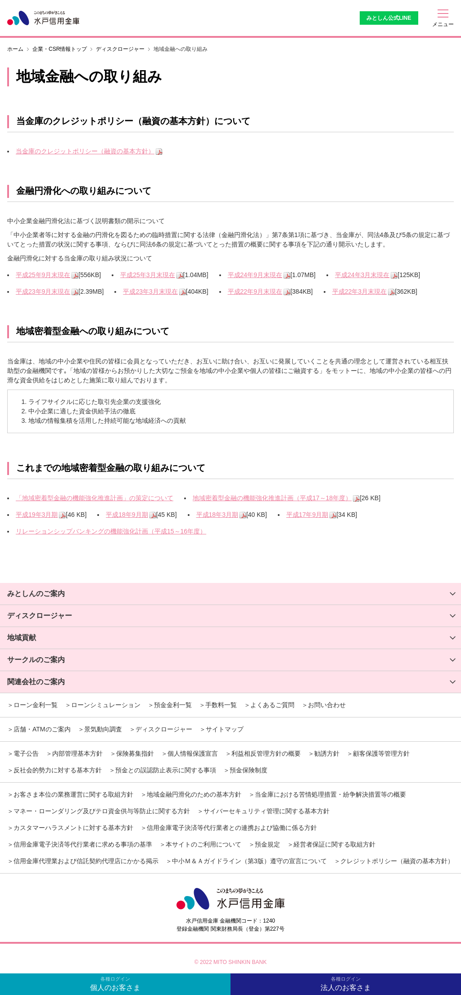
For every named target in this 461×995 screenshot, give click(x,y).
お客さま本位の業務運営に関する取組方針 (73, 794)
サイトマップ (225, 729)
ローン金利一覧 (36, 704)
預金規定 (267, 844)
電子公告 (26, 753)
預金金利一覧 (173, 704)
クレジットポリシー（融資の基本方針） (397, 861)
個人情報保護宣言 (192, 753)
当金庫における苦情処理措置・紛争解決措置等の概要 (330, 794)
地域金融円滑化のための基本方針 (194, 794)
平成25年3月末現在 (147, 274)
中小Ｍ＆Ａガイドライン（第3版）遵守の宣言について (249, 861)
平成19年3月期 (37, 514)
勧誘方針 (326, 753)
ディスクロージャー (120, 49)
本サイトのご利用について (203, 844)
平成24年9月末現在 (255, 274)
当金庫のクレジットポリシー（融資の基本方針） (85, 151)
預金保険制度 (248, 770)
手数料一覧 (221, 704)
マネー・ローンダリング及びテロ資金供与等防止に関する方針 (102, 811)
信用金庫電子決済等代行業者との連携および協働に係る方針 (232, 827)
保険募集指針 (135, 753)
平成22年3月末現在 (359, 291)
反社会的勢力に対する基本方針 (58, 770)
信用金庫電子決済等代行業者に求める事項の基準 (83, 844)
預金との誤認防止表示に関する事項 (165, 770)
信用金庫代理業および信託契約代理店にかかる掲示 (86, 861)
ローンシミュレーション (105, 704)
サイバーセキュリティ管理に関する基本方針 (266, 811)
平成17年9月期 (307, 514)
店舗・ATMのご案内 (42, 729)
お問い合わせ (327, 704)
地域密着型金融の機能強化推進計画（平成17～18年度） (272, 498)
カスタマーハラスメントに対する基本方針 (73, 827)
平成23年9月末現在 (43, 291)
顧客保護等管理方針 (381, 753)
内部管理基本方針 (77, 753)
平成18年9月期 (127, 514)
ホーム (15, 49)
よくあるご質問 (272, 704)
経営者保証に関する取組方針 (334, 844)
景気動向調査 (103, 729)
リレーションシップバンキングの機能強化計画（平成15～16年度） (111, 531)
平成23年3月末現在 (150, 291)
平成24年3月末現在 (362, 274)
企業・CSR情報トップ (59, 49)
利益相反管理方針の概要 (266, 753)
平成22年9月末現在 (255, 291)
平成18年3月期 (217, 514)
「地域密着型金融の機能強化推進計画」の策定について (94, 498)
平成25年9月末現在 (43, 274)
